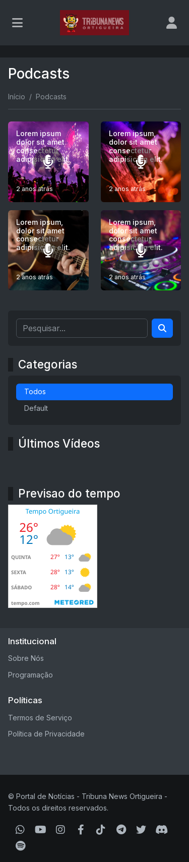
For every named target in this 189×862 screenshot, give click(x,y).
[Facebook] (81, 830)
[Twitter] (141, 830)
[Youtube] (40, 830)
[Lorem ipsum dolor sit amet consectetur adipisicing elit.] (48, 161)
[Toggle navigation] (17, 23)
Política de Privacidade (46, 733)
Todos (35, 391)
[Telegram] (121, 830)
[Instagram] (60, 830)
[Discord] (161, 830)
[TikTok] (100, 830)
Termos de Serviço (40, 717)
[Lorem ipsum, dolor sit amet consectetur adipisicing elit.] (141, 161)
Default (36, 408)
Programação (30, 674)
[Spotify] (20, 846)
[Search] (162, 328)
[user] (171, 23)
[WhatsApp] (20, 830)
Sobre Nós (26, 658)
